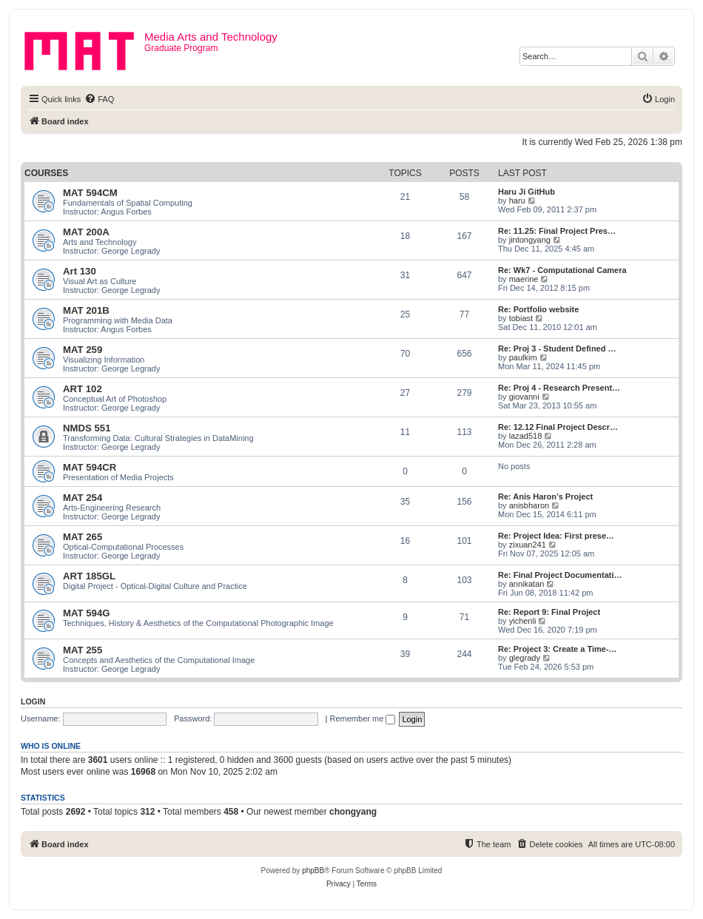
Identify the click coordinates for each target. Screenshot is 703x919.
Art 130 (79, 271)
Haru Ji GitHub (526, 191)
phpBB (313, 870)
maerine (524, 279)
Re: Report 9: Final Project (549, 611)
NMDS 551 (87, 428)
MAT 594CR (89, 467)
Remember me (363, 718)
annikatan (527, 583)
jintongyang (530, 239)
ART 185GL (89, 576)
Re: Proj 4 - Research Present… (559, 387)
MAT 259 (82, 349)
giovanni (524, 396)
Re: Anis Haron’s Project (545, 496)
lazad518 (525, 435)
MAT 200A (86, 232)
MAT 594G (86, 613)
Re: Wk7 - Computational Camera (562, 270)
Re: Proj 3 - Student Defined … (557, 348)
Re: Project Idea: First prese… (556, 535)
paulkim (523, 357)
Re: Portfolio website (538, 309)
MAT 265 (82, 536)
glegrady (524, 657)
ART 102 (82, 388)
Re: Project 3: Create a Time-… (557, 648)
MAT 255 (82, 650)
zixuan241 (527, 544)
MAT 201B (86, 310)
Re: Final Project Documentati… (560, 574)
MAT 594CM (90, 192)
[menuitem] (99, 99)
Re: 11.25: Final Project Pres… (557, 230)
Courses (46, 173)
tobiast (521, 318)
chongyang (353, 812)
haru (517, 200)
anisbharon (529, 505)
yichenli (522, 620)
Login (33, 701)
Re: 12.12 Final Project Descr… (558, 427)
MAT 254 (82, 497)
